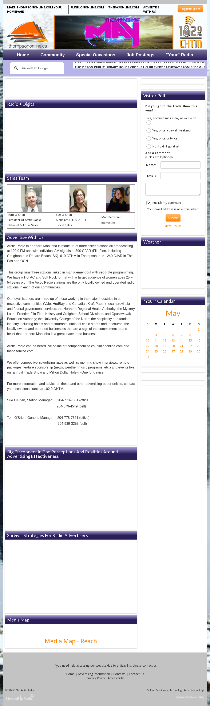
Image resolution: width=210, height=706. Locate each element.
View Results (173, 226)
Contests (119, 674)
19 (164, 346)
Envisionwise (162, 690)
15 (190, 340)
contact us (149, 665)
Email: (151, 176)
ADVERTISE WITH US (151, 9)
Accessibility (115, 678)
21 (181, 346)
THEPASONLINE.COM (123, 7)
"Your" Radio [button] (179, 54)
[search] (36, 68)
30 (198, 351)
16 (198, 340)
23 (198, 346)
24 (147, 351)
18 (156, 346)
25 (156, 351)
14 (181, 340)
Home (70, 674)
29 (190, 351)
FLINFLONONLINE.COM (87, 7)
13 (173, 340)
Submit (173, 218)
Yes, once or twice (161, 138)
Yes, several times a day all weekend (171, 120)
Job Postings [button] (140, 54)
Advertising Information (94, 674)
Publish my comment (163, 203)
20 (173, 346)
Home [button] (23, 54)
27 (173, 351)
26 (164, 351)
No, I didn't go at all (162, 146)
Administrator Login (194, 690)
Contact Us (136, 674)
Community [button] (52, 54)
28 (181, 351)
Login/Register (190, 9)
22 (190, 346)
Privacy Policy (95, 678)
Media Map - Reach (71, 641)
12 (164, 340)
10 (147, 340)
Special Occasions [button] (95, 54)
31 (147, 357)
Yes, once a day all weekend (168, 130)
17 (147, 346)
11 (156, 340)
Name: (151, 165)
